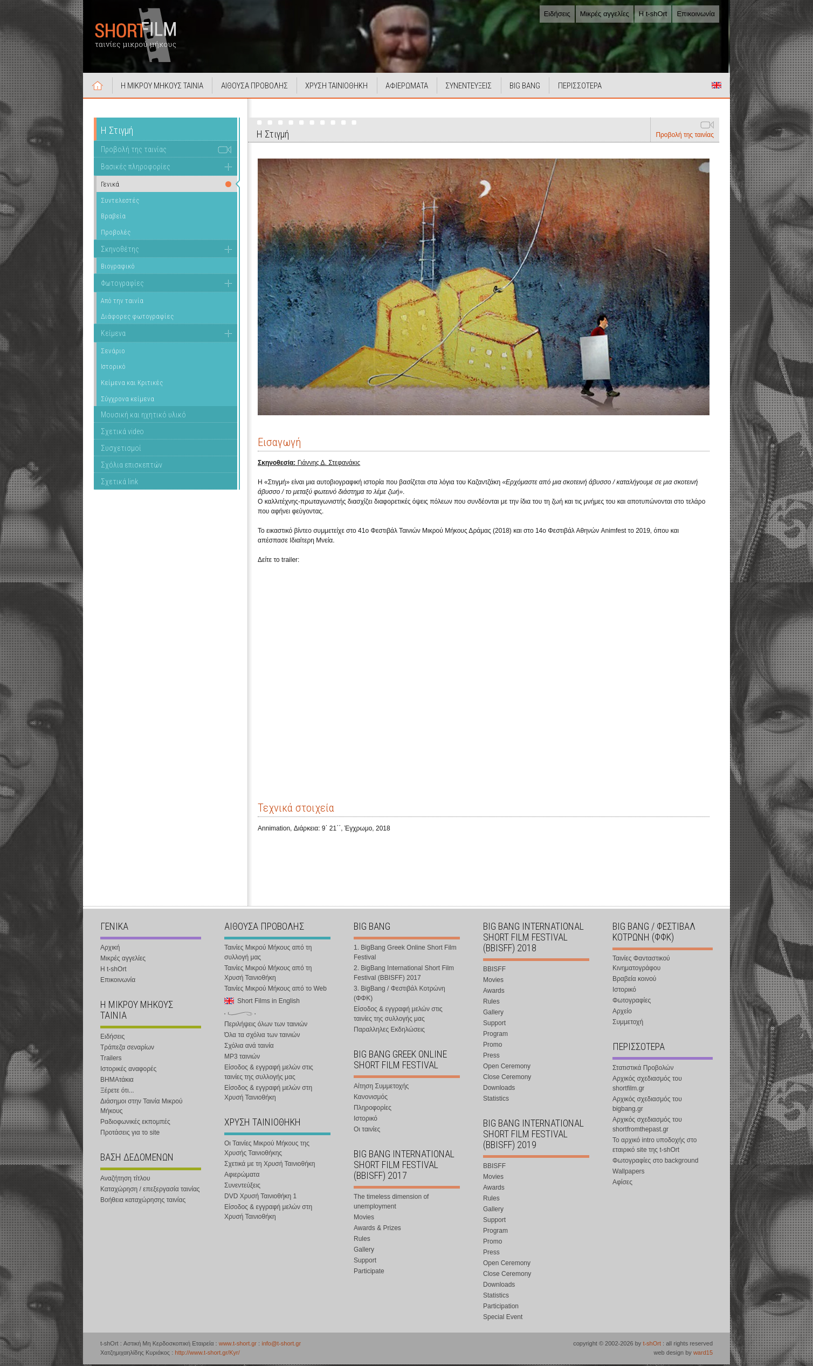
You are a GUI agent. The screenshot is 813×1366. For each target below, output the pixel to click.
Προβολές (115, 234)
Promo (492, 1046)
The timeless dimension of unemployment (391, 1203)
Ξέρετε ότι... (117, 1092)
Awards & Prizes (377, 1229)
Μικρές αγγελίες (604, 14)
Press (491, 1057)
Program (495, 1035)
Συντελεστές (120, 201)
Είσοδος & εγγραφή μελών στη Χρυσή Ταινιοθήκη (268, 1094)
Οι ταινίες (367, 1131)
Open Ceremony (506, 1068)
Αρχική (98, 86)
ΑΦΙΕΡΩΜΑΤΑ (410, 87)
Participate (369, 1272)
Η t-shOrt (653, 14)
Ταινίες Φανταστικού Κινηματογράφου (641, 964)
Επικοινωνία (696, 14)
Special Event (502, 1318)
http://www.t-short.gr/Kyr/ (207, 1354)
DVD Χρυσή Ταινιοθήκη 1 (260, 1198)
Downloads (499, 1089)
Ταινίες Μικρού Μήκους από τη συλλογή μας (268, 954)
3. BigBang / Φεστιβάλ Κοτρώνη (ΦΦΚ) (399, 995)
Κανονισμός (371, 1098)
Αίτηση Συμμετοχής (381, 1088)
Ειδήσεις (557, 14)
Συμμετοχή (627, 1023)
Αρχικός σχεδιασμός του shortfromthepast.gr (647, 1126)
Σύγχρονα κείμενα (127, 400)
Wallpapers (628, 1173)
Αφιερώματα (241, 1176)
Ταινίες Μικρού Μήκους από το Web (275, 990)
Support (365, 1262)
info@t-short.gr (281, 1345)
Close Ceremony (507, 1078)
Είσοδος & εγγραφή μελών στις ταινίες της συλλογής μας (268, 1073)
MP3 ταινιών (242, 1058)
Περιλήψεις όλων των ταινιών (265, 1025)
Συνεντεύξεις (242, 1187)
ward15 (703, 1354)
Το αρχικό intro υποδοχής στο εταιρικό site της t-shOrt (654, 1146)
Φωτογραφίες (122, 284)
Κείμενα (113, 335)
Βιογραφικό (118, 268)
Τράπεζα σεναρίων (127, 1049)
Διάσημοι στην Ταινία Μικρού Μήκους (141, 1107)
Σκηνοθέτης (120, 250)
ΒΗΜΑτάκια (117, 1081)
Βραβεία (113, 218)
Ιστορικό (113, 368)
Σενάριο (113, 352)
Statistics (496, 1100)
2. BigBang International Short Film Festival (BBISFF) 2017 (404, 974)
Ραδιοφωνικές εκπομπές (135, 1123)
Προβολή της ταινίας (685, 136)
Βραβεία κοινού (634, 980)
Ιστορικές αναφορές (128, 1070)
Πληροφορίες (372, 1109)
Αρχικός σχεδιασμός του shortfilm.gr (647, 1085)
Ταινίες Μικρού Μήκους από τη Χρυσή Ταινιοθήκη (268, 974)
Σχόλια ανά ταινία (249, 1047)
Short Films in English (716, 86)
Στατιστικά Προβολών (642, 1069)
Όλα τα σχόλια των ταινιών (262, 1036)
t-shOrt (652, 1345)
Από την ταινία (122, 302)
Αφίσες (622, 1183)
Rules (362, 1240)
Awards (494, 992)
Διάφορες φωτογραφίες (137, 318)
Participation (501, 1308)
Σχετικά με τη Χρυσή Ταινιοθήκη (269, 1165)
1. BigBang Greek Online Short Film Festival (405, 954)
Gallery (364, 1251)
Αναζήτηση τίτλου (125, 1180)
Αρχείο (622, 1013)
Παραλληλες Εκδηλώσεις (389, 1031)
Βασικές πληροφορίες (135, 168)
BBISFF (494, 970)
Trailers (111, 1059)
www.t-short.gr (238, 1345)
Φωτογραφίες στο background (655, 1162)
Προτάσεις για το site (130, 1134)
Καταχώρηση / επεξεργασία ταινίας (150, 1191)
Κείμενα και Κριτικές (132, 384)
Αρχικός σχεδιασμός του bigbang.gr (647, 1105)
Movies (364, 1219)
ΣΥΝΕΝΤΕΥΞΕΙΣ (473, 87)
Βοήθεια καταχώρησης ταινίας (142, 1201)
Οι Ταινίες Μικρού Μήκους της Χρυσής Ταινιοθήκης (266, 1149)
